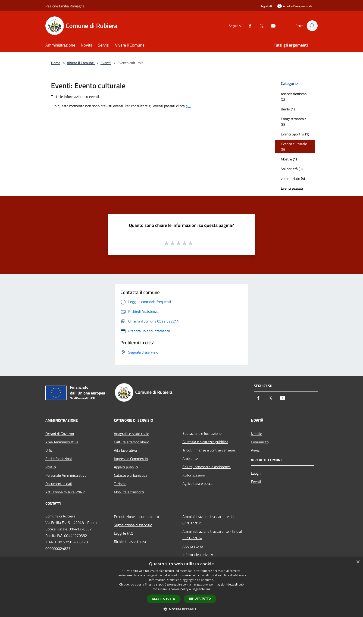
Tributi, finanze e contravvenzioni (208, 450)
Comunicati (260, 442)
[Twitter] (259, 25)
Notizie (256, 433)
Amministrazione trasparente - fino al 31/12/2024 (212, 535)
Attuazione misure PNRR (65, 492)
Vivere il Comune (81, 63)
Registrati (266, 6)
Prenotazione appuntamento (136, 516)
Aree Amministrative (61, 442)
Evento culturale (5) (294, 146)
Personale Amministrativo (65, 475)
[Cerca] (312, 25)
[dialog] (181, 587)
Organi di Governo (59, 433)
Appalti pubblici (126, 467)
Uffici (49, 450)
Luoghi (256, 473)
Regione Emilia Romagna (64, 6)
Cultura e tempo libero (131, 442)
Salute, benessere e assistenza (206, 467)
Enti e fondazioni (58, 458)
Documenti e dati (58, 483)
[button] (181, 609)
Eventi (105, 63)
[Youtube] (270, 25)
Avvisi (255, 450)
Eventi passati (292, 188)
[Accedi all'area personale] (295, 6)
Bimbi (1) (288, 109)
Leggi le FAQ (123, 533)
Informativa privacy (197, 554)
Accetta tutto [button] (163, 599)
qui (188, 106)
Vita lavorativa (125, 450)
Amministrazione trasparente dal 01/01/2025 (208, 520)
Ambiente (190, 458)
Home (55, 63)
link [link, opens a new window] (208, 589)
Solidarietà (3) (292, 169)
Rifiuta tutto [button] (200, 599)
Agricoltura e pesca (197, 483)
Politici (50, 467)
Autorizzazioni (193, 475)
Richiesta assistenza (130, 541)
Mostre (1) (289, 159)
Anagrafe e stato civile (131, 433)
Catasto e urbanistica (130, 475)
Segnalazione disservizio (133, 525)
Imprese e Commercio (131, 458)
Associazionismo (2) (294, 96)
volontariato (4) (293, 178)
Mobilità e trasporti (129, 492)
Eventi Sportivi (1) (295, 134)
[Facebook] (247, 25)
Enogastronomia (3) (294, 121)
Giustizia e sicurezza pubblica (205, 442)
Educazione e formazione (202, 433)
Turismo (120, 483)
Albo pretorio (192, 546)
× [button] (358, 562)
